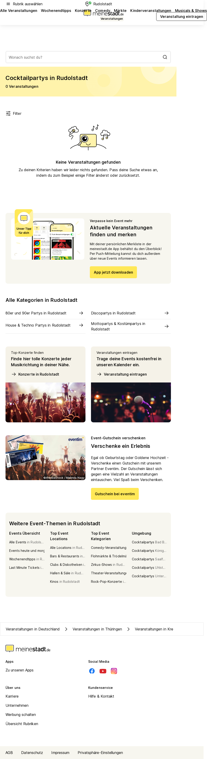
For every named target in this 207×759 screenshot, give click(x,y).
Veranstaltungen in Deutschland (33, 629)
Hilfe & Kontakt (101, 696)
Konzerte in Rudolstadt (35, 374)
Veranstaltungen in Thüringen (92, 629)
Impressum (60, 752)
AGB (9, 752)
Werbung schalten (21, 714)
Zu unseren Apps (20, 670)
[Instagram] (114, 671)
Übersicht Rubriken (22, 723)
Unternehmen (17, 705)
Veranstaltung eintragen (121, 374)
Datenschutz (32, 752)
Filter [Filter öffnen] (13, 113)
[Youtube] (103, 671)
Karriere (12, 696)
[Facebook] (92, 671)
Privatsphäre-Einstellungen (100, 752)
